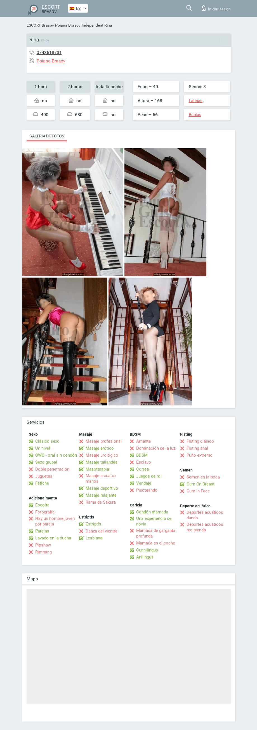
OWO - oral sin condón (56, 455)
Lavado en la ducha (53, 538)
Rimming (43, 552)
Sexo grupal (46, 462)
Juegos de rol (149, 476)
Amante (143, 441)
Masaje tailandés (101, 462)
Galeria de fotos (46, 136)
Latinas (195, 100)
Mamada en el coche (155, 543)
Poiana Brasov (68, 25)
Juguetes (43, 476)
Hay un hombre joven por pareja (55, 521)
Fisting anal (197, 448)
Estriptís (93, 524)
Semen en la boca (203, 477)
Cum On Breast (200, 484)
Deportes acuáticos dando (205, 515)
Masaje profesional (104, 441)
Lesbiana (94, 538)
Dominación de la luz (155, 448)
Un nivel (42, 448)
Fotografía (45, 512)
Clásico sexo (47, 441)
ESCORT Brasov (40, 25)
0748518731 (49, 52)
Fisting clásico (200, 441)
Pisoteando (146, 490)
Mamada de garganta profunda (155, 533)
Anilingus (145, 557)
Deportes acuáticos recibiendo (205, 527)
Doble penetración (52, 469)
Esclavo (143, 462)
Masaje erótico (100, 448)
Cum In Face (198, 491)
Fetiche (42, 483)
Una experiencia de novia (153, 521)
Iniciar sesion (216, 8)
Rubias (195, 114)
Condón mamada (152, 512)
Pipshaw (43, 545)
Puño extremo (200, 455)
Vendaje (143, 483)
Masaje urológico (102, 455)
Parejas (42, 531)
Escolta (42, 505)
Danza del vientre (101, 531)
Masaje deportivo (102, 488)
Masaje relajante (101, 495)
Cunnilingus (147, 550)
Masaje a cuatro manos (101, 478)
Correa (142, 469)
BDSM (142, 455)
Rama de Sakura (101, 502)
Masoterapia (97, 469)
